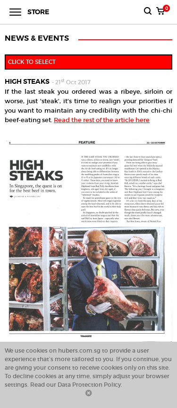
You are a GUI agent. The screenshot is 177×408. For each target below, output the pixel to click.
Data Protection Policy (89, 384)
